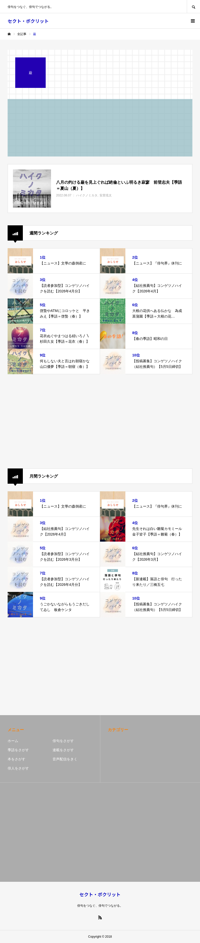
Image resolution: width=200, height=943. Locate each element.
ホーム (13, 741)
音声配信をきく (65, 759)
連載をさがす (63, 750)
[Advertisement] (100, 421)
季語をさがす (18, 750)
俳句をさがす (63, 741)
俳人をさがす (18, 768)
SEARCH (193, 6)
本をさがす (16, 759)
